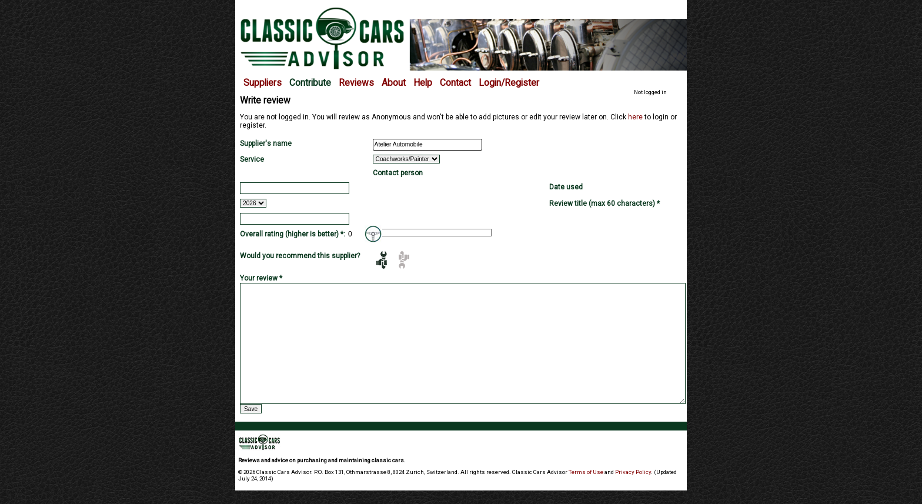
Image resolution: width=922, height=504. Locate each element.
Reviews (356, 83)
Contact (455, 83)
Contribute (310, 83)
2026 (253, 203)
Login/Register (509, 83)
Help (422, 83)
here (635, 117)
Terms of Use (586, 472)
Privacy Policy (633, 472)
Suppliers (262, 83)
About (394, 83)
